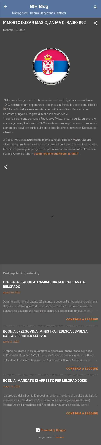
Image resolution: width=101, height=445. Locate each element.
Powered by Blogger (50, 430)
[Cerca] (95, 8)
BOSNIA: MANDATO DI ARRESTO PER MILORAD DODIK (45, 380)
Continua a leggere (82, 319)
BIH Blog (39, 6)
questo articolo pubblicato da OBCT (56, 153)
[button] (95, 24)
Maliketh (60, 437)
